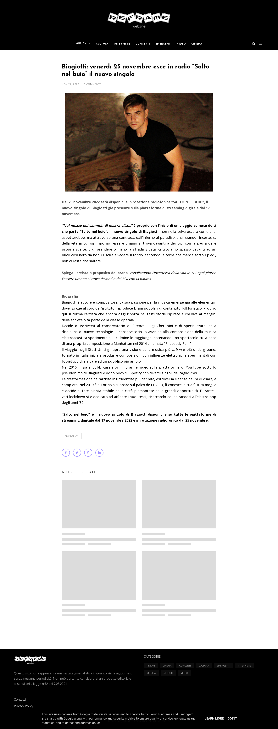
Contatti (20, 699)
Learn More (214, 718)
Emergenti (72, 436)
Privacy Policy (23, 706)
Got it (232, 718)
